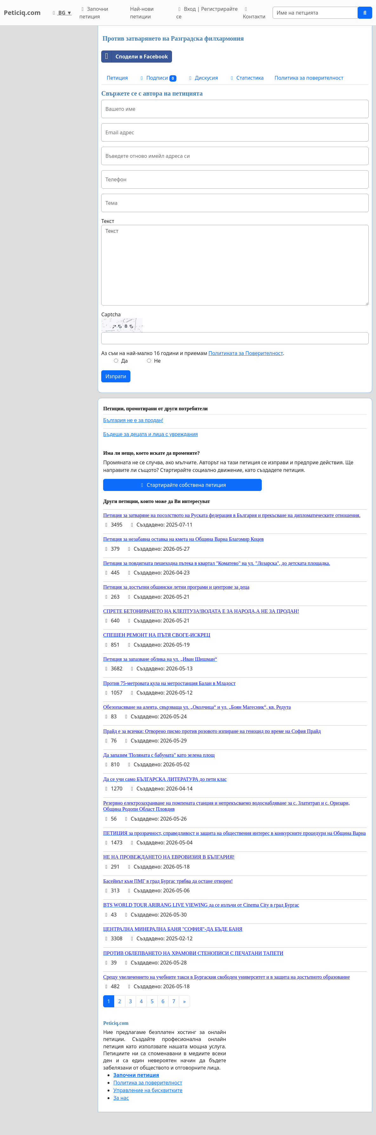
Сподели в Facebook (135, 56)
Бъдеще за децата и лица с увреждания (150, 434)
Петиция (117, 77)
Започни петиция (93, 12)
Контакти (254, 13)
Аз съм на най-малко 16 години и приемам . (192, 353)
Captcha (111, 314)
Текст (107, 221)
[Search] (315, 13)
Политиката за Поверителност (245, 353)
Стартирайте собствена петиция (182, 484)
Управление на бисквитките (147, 1090)
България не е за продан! (133, 420)
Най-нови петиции (142, 12)
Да (124, 360)
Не (157, 360)
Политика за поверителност (308, 77)
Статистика (246, 77)
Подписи (157, 78)
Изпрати (115, 376)
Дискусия (202, 77)
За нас (121, 1097)
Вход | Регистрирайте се (207, 12)
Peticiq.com (22, 12)
